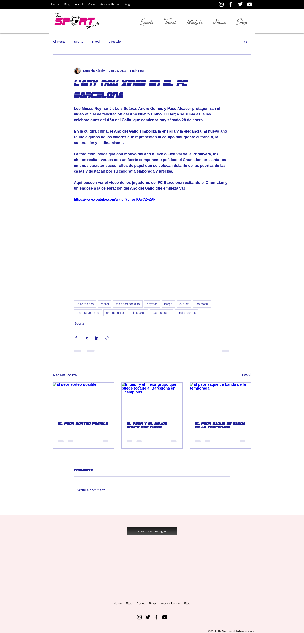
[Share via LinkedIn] (97, 338)
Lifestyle (115, 41)
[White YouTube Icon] (250, 4)
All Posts (59, 41)
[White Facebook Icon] (231, 4)
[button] (246, 41)
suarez (184, 304)
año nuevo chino (88, 313)
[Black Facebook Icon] (156, 617)
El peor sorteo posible (83, 423)
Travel (96, 41)
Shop (242, 22)
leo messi (202, 304)
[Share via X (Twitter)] (86, 338)
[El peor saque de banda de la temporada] (220, 400)
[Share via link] (107, 338)
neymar (152, 304)
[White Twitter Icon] (240, 4)
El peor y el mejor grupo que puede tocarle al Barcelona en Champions (150, 425)
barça (168, 304)
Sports (78, 41)
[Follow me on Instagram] (152, 531)
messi (105, 304)
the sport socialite (128, 304)
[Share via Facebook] (76, 338)
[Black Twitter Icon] (148, 617)
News (219, 22)
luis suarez (138, 313)
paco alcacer (161, 313)
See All (246, 374)
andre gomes (187, 313)
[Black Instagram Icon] (139, 617)
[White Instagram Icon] (221, 4)
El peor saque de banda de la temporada (220, 425)
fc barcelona (85, 304)
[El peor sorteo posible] (83, 400)
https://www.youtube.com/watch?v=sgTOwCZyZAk (114, 199)
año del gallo (115, 313)
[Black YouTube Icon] (165, 617)
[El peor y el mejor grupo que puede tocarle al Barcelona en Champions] (152, 400)
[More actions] (227, 70)
